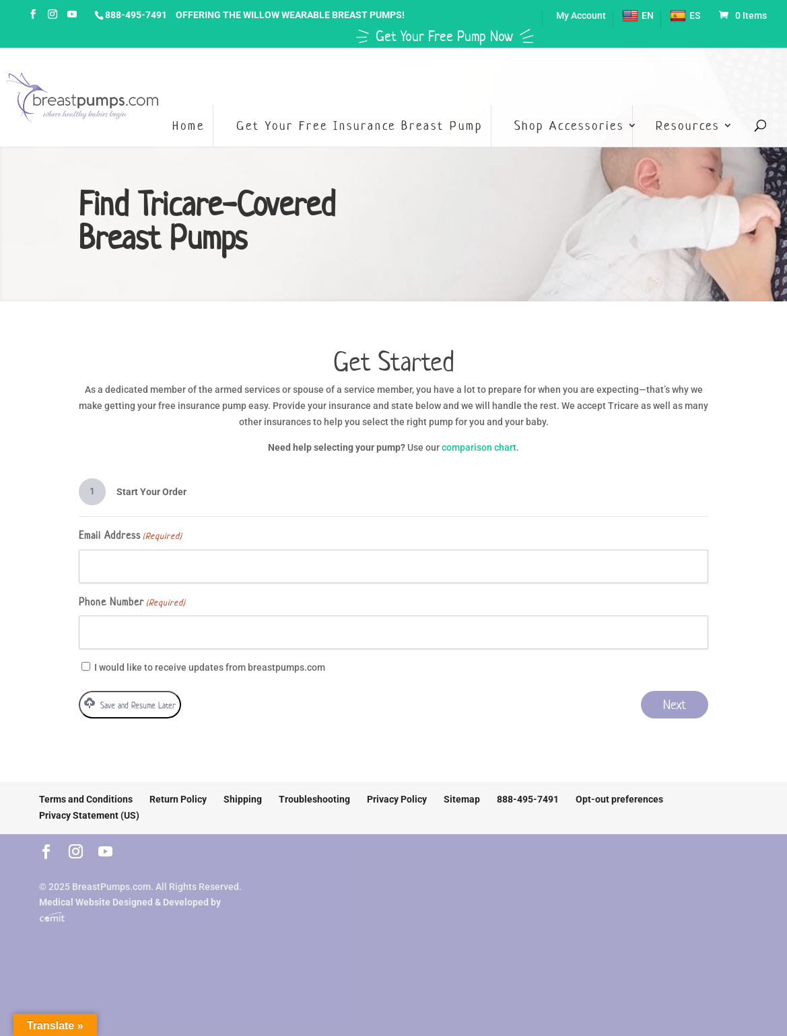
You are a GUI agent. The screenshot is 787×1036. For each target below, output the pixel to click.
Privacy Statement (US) (89, 815)
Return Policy (178, 799)
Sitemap (462, 799)
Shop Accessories (569, 125)
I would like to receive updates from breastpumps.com (209, 667)
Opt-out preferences (619, 799)
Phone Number (132, 603)
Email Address (130, 536)
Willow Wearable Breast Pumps (322, 14)
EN (638, 16)
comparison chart (479, 447)
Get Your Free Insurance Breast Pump (359, 125)
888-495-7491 (136, 14)
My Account (581, 16)
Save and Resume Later (130, 704)
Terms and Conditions (86, 799)
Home (188, 125)
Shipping (243, 799)
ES (685, 16)
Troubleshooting (314, 799)
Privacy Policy (397, 799)
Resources (688, 125)
